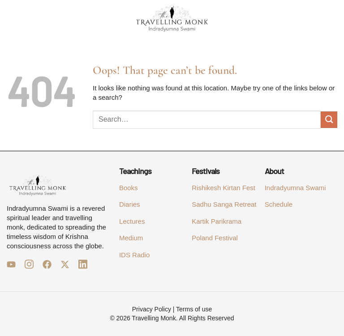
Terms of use (194, 309)
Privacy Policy (151, 309)
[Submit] (329, 119)
